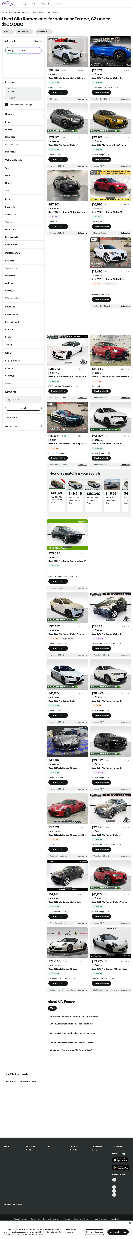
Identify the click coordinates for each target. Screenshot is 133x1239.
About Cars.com (20, 1219)
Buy (24, 4)
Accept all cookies (118, 1232)
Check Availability (58, 92)
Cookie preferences (94, 1232)
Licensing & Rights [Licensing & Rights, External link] (81, 1219)
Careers (66, 1219)
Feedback (115, 1219)
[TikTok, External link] (114, 1180)
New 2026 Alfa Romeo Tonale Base (111, 500)
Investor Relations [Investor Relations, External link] (51, 1219)
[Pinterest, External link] (114, 1195)
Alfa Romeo (37, 12)
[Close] (130, 1223)
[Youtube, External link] (114, 1187)
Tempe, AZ (26, 12)
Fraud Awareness (100, 1219)
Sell (33, 4)
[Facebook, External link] (114, 1183)
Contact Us (35, 1219)
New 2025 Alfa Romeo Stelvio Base (56, 500)
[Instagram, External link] (114, 1191)
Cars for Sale (14, 12)
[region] (66, 1229)
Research (45, 4)
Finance (59, 4)
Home (4, 12)
